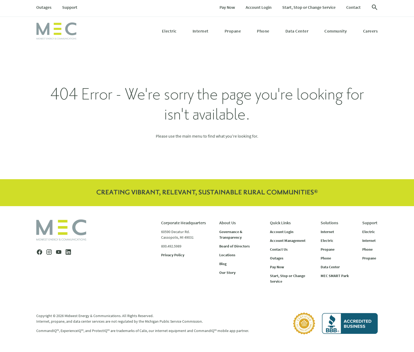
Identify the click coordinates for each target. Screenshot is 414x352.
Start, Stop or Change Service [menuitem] (309, 7)
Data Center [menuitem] (297, 31)
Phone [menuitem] (263, 31)
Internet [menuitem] (201, 31)
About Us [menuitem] (227, 222)
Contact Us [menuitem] (279, 249)
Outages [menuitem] (43, 7)
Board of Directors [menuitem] (234, 246)
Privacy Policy (172, 255)
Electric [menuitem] (169, 31)
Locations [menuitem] (227, 255)
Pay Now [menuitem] (227, 7)
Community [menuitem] (335, 31)
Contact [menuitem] (353, 7)
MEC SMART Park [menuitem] (335, 275)
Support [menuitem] (69, 7)
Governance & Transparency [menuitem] (230, 234)
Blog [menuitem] (222, 263)
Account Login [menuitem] (259, 7)
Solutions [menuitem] (329, 222)
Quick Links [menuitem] (280, 222)
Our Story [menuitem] (227, 272)
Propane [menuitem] (233, 31)
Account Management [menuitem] (287, 240)
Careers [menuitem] (370, 31)
